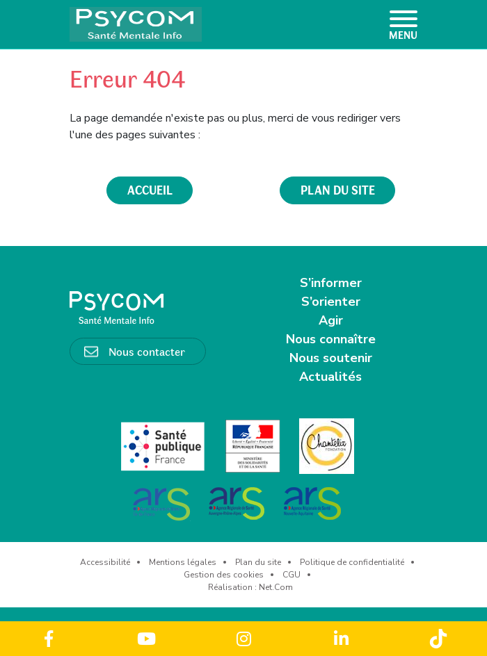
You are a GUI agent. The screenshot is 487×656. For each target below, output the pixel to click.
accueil (150, 189)
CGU (291, 574)
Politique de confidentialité (352, 562)
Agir (331, 320)
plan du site (338, 189)
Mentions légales (182, 562)
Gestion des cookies (224, 574)
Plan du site (258, 562)
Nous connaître (331, 339)
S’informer (331, 282)
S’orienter (330, 301)
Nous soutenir (330, 358)
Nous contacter (147, 351)
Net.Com (276, 587)
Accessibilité (105, 562)
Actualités (330, 376)
